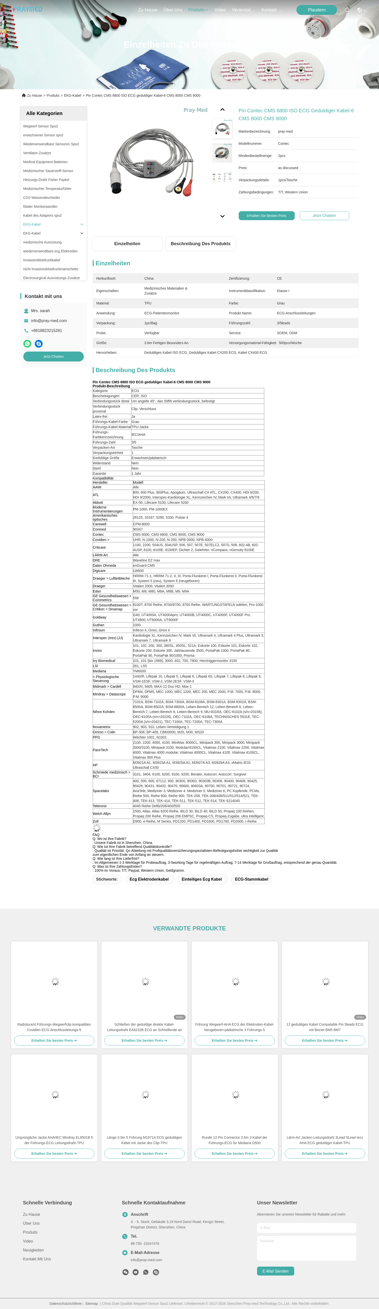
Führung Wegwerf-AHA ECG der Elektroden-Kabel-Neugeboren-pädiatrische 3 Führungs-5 (234, 1027)
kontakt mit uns (273, 9)
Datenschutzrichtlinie (66, 1304)
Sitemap (91, 1304)
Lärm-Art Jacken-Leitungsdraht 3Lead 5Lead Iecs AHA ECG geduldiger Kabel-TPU (325, 1140)
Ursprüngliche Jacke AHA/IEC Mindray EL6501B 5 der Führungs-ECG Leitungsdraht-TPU (54, 1140)
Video (28, 1241)
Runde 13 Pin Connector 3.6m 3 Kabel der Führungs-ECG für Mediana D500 (234, 1140)
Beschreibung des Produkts (201, 243)
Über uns (173, 9)
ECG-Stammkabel (251, 879)
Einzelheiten (127, 243)
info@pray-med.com (49, 321)
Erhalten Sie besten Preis (269, 215)
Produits (53, 95)
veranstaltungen (244, 9)
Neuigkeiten (33, 1250)
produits (198, 9)
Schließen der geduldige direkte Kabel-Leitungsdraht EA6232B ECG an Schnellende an (144, 1027)
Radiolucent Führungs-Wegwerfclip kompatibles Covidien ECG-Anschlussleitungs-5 (54, 1027)
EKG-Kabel (72, 95)
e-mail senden (275, 1271)
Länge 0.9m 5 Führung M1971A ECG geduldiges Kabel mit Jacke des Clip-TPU (144, 1140)
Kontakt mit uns (37, 1259)
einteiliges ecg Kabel (202, 879)
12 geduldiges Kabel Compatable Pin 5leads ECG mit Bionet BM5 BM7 (325, 1027)
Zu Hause (147, 9)
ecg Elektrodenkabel (149, 879)
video (220, 9)
